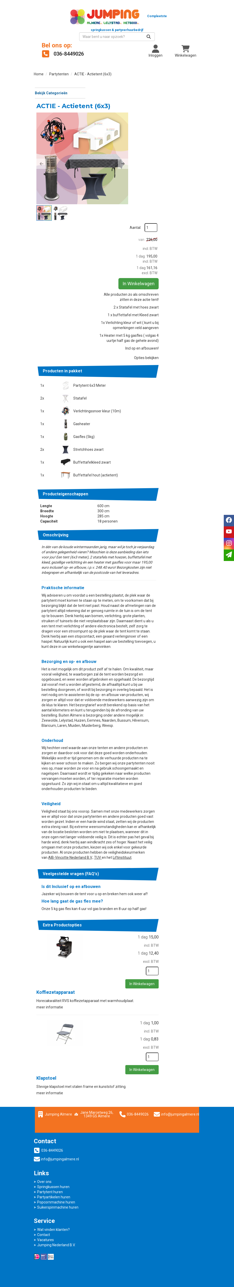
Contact (43, 1217)
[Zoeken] (190, 29)
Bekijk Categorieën (60, 85)
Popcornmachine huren (143, 1184)
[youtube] (229, 532)
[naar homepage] (75, 19)
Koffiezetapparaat (112, 1000)
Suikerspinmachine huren (145, 1190)
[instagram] (229, 543)
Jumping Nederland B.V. (56, 1227)
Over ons (131, 1164)
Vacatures (45, 1222)
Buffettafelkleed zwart (145, 404)
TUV (109, 855)
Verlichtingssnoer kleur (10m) (151, 352)
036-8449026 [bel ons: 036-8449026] (52, 1164)
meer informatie (106, 1014)
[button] (98, 135)
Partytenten (59, 66)
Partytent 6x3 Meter (143, 327)
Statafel (133, 340)
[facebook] (229, 520)
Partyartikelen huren (140, 1179)
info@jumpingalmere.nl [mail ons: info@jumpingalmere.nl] (60, 1173)
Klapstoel (103, 1085)
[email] (229, 555)
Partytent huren (137, 1174)
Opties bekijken (184, 299)
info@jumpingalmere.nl (208, 1121)
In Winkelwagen (187, 173)
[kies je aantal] (190, 978)
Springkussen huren (140, 1169)
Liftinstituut (133, 855)
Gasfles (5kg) (137, 378)
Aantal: (186, 86)
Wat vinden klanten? (53, 1212)
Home (39, 66)
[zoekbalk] (159, 29)
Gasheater (135, 365)
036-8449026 (146, 1122)
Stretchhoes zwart (142, 391)
